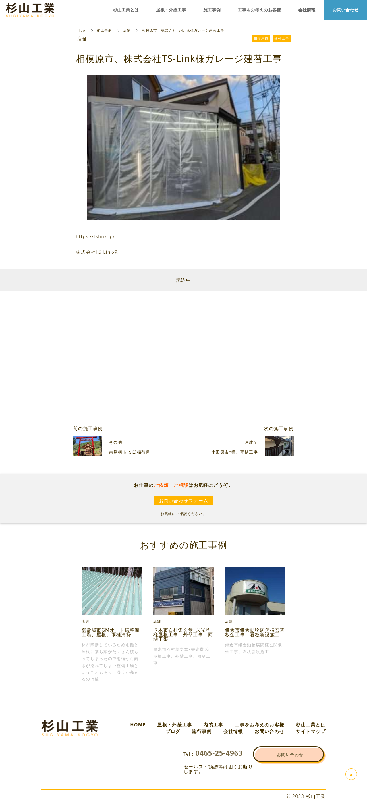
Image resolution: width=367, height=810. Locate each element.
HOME (138, 725)
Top (82, 30)
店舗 (127, 30)
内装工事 (213, 725)
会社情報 (233, 731)
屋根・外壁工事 (174, 725)
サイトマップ (311, 731)
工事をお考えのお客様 (260, 725)
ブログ (173, 731)
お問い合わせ (270, 731)
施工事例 (104, 30)
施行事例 (202, 731)
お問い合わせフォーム (183, 500)
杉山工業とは (311, 725)
